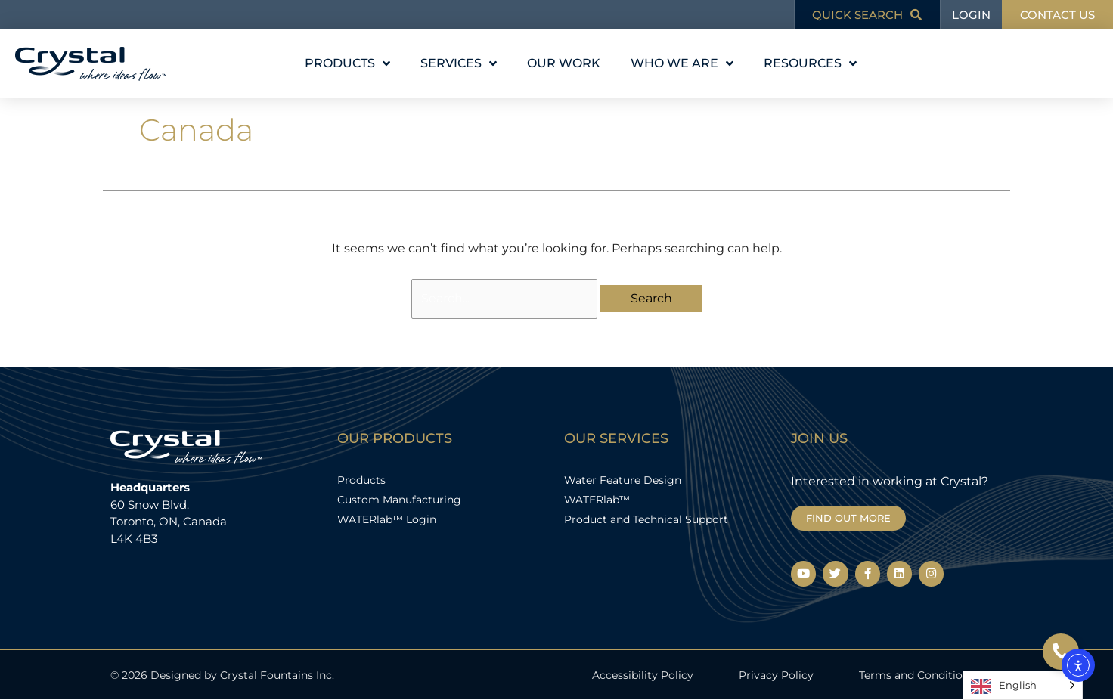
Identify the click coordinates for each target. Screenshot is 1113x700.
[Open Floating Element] (1061, 651)
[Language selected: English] (1023, 685)
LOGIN (971, 15)
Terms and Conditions (917, 675)
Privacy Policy (776, 675)
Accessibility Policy (642, 675)
